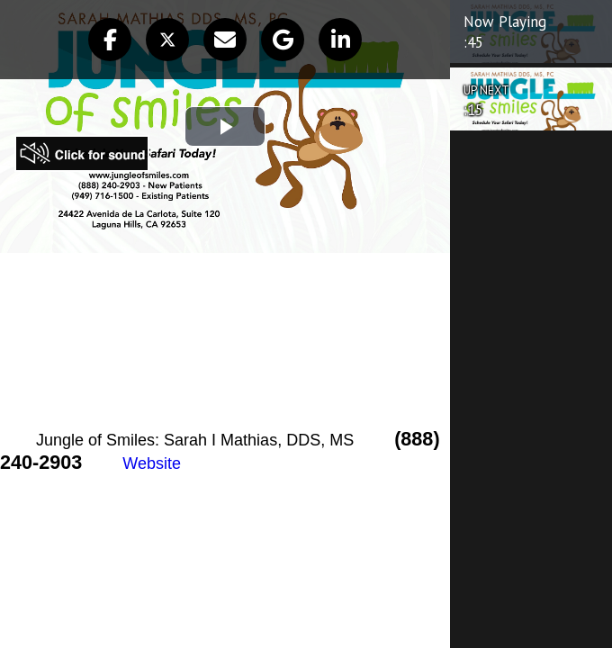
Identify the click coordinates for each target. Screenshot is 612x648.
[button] (109, 39)
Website (151, 463)
